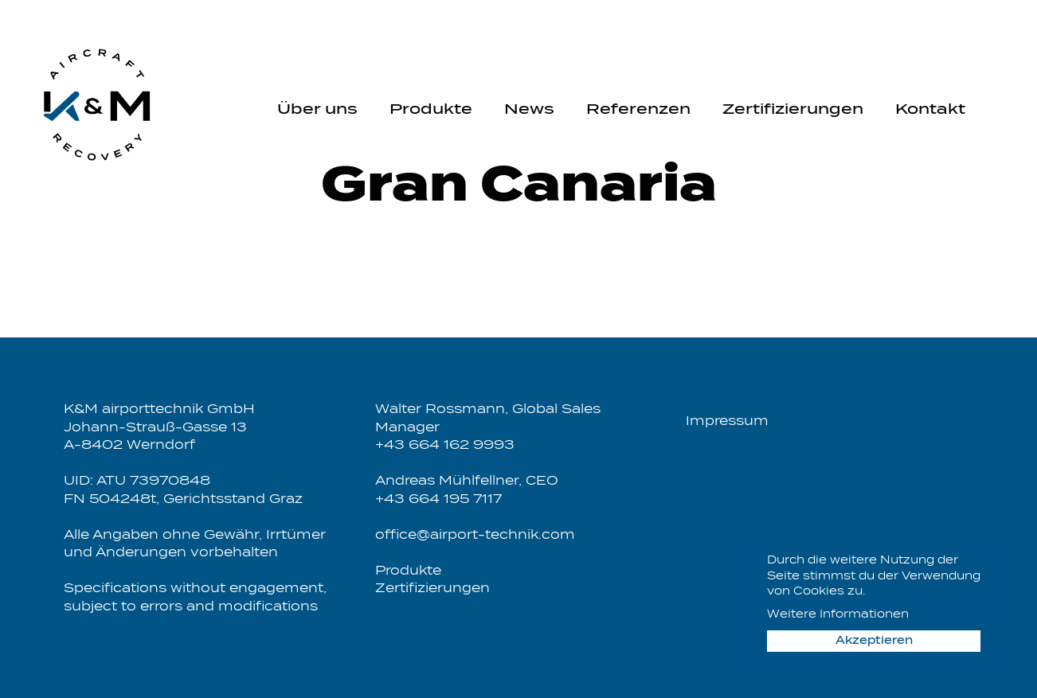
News (529, 110)
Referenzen (638, 110)
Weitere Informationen (838, 615)
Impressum (727, 421)
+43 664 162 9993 (445, 445)
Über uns (317, 110)
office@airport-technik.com (475, 535)
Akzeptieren (874, 641)
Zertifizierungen (792, 110)
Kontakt (930, 110)
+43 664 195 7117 (438, 499)
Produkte (430, 110)
